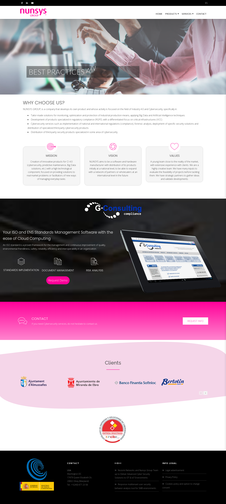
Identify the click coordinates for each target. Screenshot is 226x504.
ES (206, 3)
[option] (42, 382)
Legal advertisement (174, 470)
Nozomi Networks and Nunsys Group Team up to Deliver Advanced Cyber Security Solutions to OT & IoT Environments (136, 474)
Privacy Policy (171, 477)
